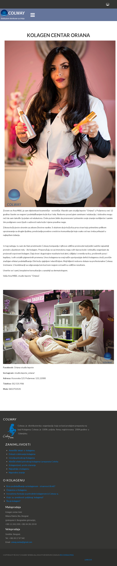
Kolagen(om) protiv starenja (22, 465)
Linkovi (88, 560)
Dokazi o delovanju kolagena (22, 454)
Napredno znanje (17, 472)
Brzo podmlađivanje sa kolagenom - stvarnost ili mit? (30, 486)
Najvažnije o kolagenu (19, 468)
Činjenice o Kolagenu (16, 490)
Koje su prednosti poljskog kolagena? (24, 497)
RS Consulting (67, 555)
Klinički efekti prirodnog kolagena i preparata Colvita (33, 461)
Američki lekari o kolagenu (22, 450)
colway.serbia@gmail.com (21, 542)
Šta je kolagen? (13, 501)
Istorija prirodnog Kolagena (22, 458)
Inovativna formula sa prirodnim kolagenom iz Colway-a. (32, 493)
